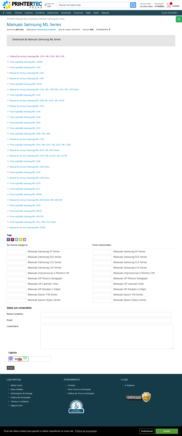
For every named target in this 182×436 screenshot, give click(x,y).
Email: (10, 320)
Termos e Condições (20, 401)
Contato (71, 385)
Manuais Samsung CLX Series (44, 262)
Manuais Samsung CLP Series (44, 267)
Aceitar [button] (167, 431)
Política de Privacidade (20, 397)
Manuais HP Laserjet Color (43, 284)
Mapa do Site (17, 406)
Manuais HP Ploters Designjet (45, 278)
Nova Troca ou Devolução (79, 389)
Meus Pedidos (17, 389)
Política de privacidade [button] (86, 431)
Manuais (105, 13)
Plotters (18, 13)
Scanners (29, 13)
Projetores (78, 13)
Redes (96, 13)
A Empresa (129, 385)
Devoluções (159, 5)
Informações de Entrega (21, 393)
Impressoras (52, 13)
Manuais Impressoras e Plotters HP (48, 273)
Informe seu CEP (49, 5)
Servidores (40, 13)
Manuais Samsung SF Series (44, 251)
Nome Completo (15, 314)
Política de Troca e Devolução (81, 393)
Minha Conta (16, 385)
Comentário (12, 326)
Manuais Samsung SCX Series (44, 257)
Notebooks (66, 13)
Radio (88, 13)
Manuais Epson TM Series (42, 294)
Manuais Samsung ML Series (52, 19)
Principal (10, 19)
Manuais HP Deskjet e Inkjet (44, 289)
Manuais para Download (26, 19)
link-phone (169, 12)
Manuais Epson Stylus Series (44, 300)
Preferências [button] (147, 431)
